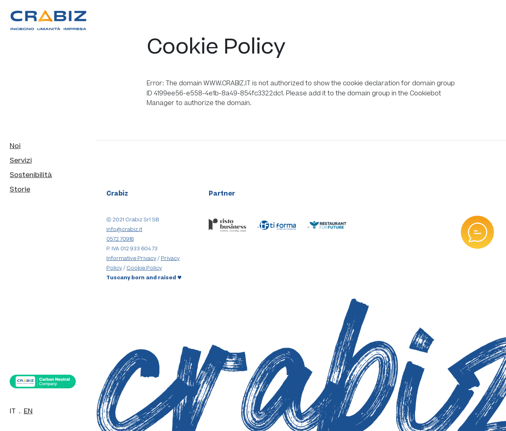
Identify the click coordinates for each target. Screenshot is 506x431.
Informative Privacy (131, 258)
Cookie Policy (144, 268)
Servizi (21, 160)
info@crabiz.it (124, 229)
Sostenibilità (31, 175)
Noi (15, 146)
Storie (20, 189)
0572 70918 (120, 239)
